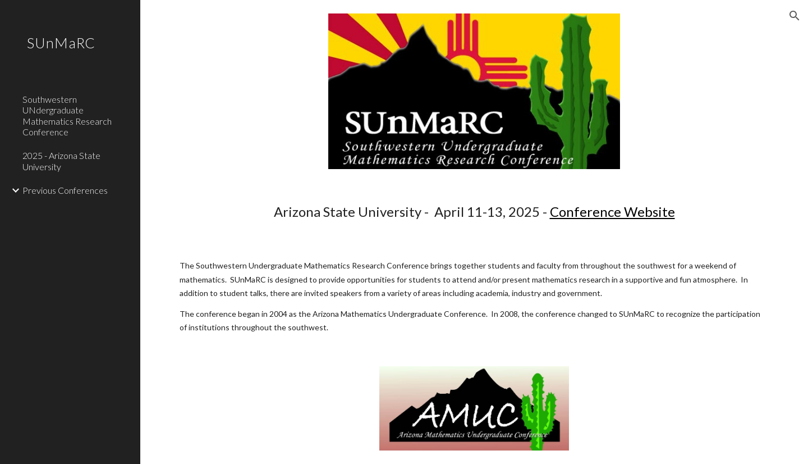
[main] (474, 212)
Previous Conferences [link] (65, 190)
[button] (794, 15)
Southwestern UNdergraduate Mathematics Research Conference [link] (67, 115)
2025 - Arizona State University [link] (61, 160)
